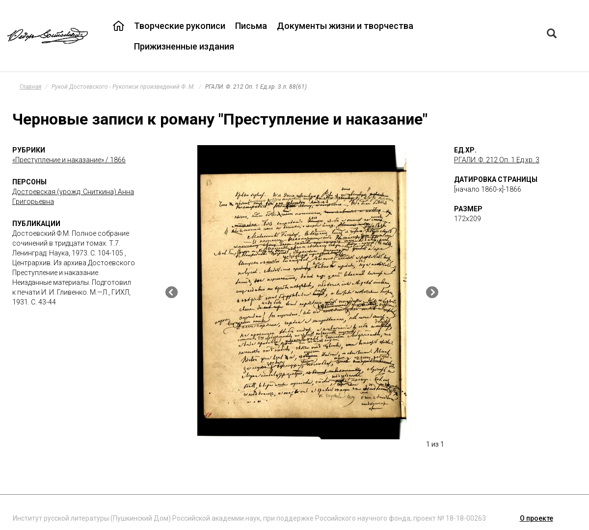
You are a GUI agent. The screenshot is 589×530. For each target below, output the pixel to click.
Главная (30, 86)
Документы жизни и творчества (345, 26)
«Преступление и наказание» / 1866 (69, 160)
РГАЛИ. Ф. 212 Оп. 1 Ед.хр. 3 (496, 160)
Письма (251, 26)
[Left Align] (551, 34)
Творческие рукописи (179, 26)
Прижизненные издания (184, 46)
